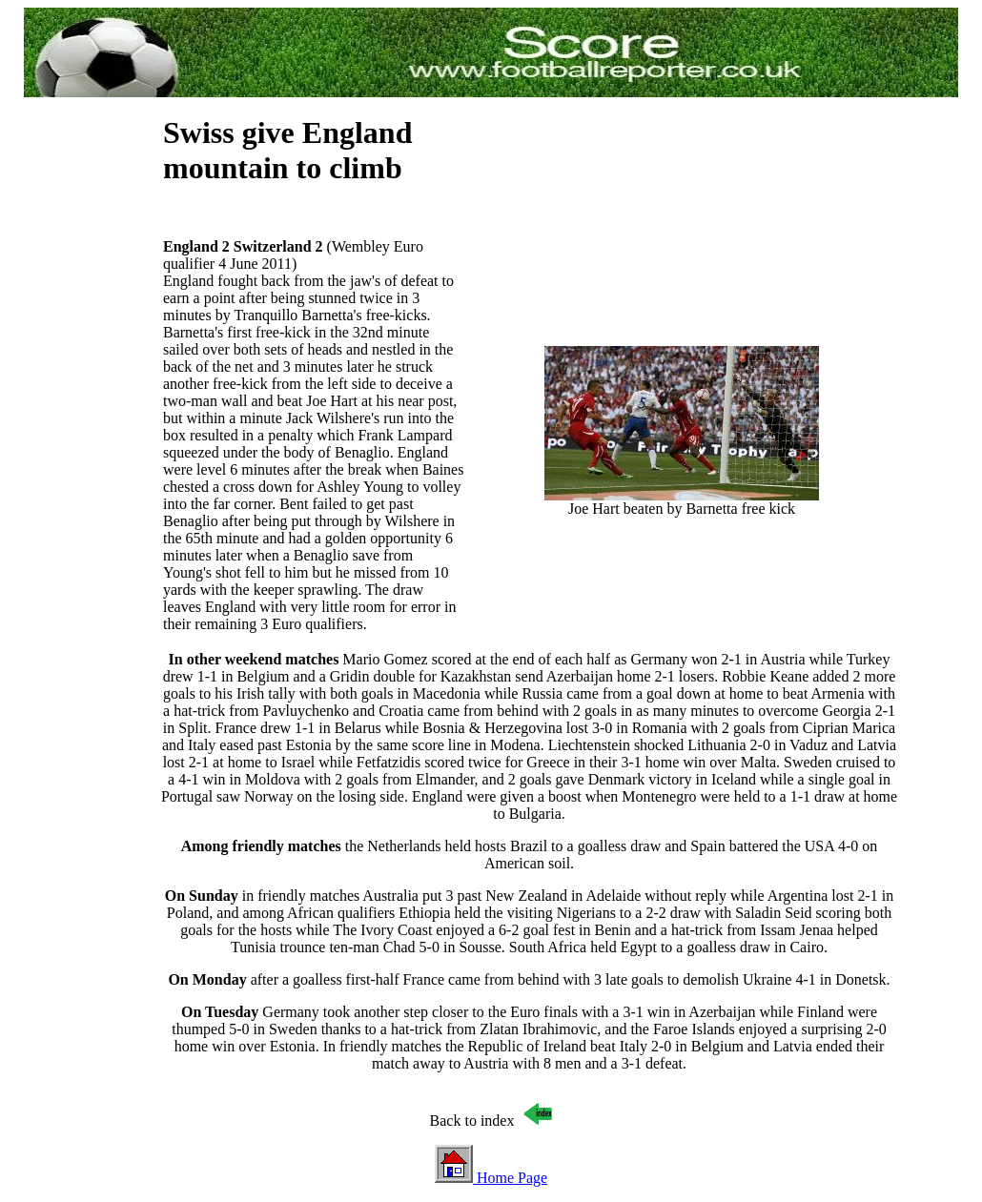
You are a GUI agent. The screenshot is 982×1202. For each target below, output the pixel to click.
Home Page (491, 1178)
